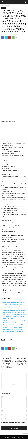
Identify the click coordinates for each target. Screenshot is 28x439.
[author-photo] (14, 382)
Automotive (7, 5)
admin (4, 34)
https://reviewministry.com (14, 386)
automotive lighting (9, 339)
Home (2, 5)
